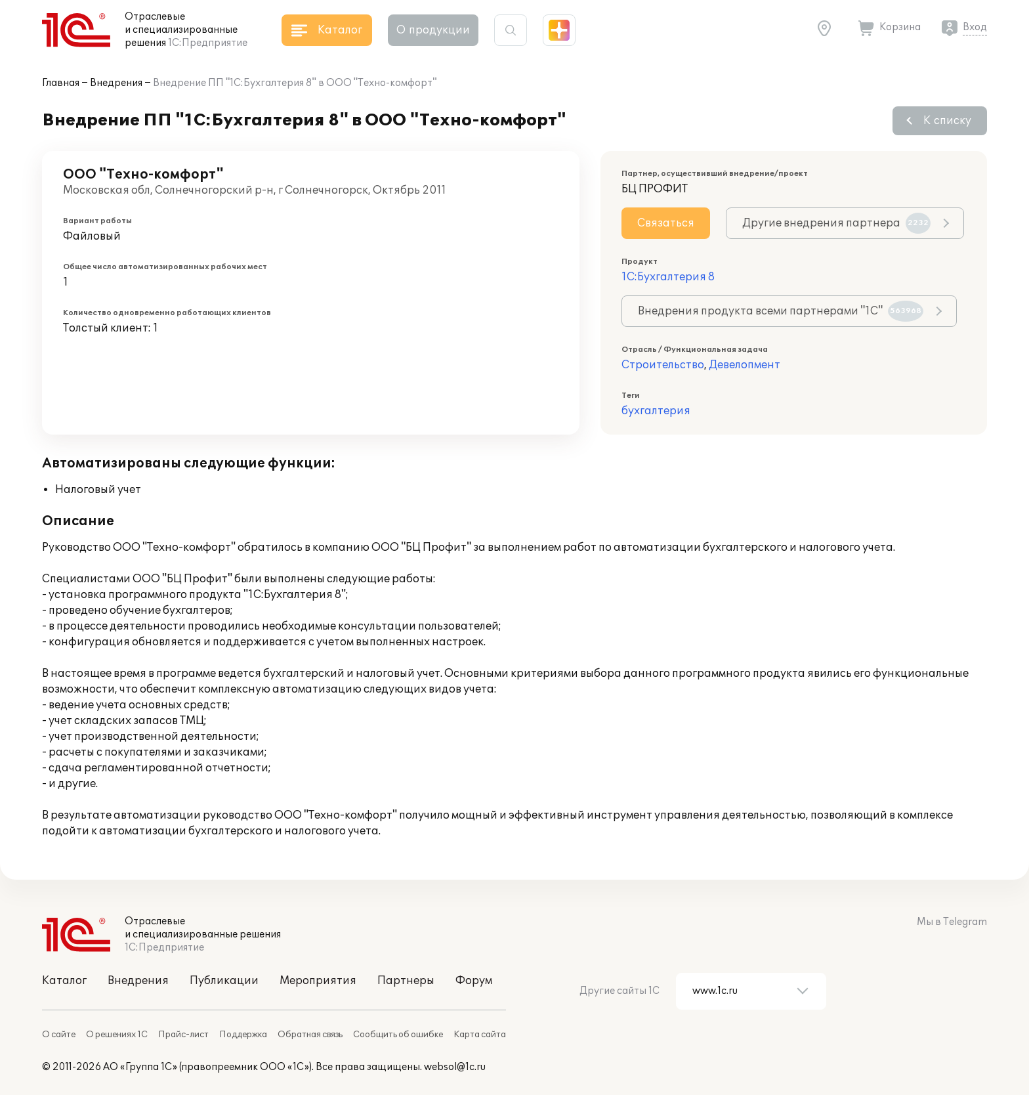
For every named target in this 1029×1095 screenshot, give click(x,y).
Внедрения (116, 83)
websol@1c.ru (455, 1067)
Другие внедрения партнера (836, 223)
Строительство (662, 365)
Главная (60, 83)
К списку (947, 120)
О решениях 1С (117, 1034)
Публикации (224, 980)
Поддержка (243, 1034)
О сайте (58, 1034)
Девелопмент (744, 365)
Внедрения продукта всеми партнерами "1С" (780, 311)
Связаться (665, 223)
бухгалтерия (655, 411)
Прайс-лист (183, 1034)
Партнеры (405, 980)
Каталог (64, 980)
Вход (975, 27)
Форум (473, 980)
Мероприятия (318, 980)
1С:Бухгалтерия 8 (668, 277)
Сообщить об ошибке (398, 1034)
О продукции (433, 30)
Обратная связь (310, 1034)
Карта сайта (479, 1034)
